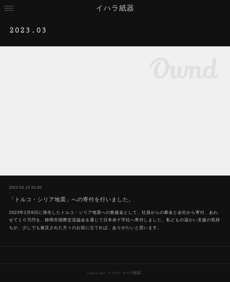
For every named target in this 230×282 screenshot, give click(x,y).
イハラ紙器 (115, 8)
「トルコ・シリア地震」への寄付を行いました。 (71, 199)
